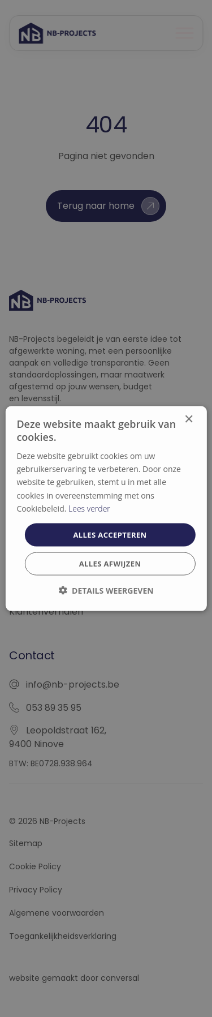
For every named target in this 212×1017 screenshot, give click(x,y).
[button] (105, 590)
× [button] (188, 419)
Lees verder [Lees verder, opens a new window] (89, 508)
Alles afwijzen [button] (110, 564)
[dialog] (105, 508)
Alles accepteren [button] (109, 534)
